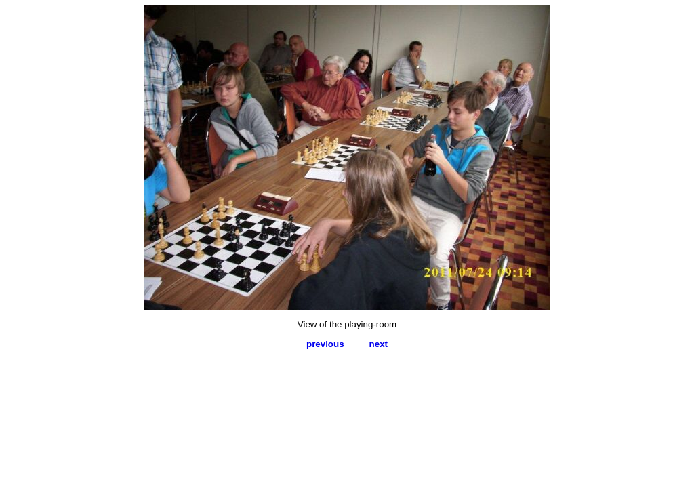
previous (325, 344)
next (378, 344)
